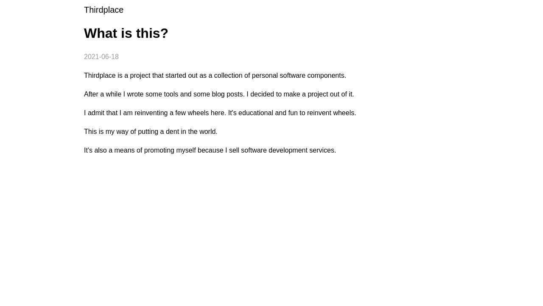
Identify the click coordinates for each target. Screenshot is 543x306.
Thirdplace (103, 9)
